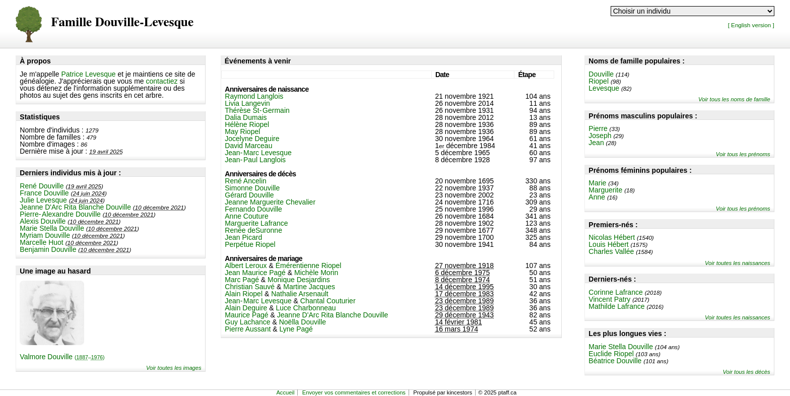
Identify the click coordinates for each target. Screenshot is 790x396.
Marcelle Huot (41, 242)
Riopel (598, 81)
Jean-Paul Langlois (255, 160)
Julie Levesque (43, 200)
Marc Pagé (242, 280)
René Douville (41, 186)
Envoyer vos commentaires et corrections (354, 392)
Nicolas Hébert (611, 237)
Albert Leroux (246, 265)
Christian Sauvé (250, 287)
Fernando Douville (253, 209)
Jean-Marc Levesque (258, 153)
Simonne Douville (252, 188)
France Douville (44, 193)
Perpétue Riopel (250, 244)
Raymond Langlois (254, 96)
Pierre (597, 128)
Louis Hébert (608, 244)
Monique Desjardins (299, 280)
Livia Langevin (247, 103)
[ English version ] (751, 25)
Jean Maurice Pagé (255, 273)
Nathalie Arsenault (299, 294)
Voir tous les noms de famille (734, 99)
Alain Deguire (246, 308)
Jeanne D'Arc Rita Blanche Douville (75, 207)
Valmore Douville (62, 357)
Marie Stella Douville (52, 228)
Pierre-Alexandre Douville (60, 214)
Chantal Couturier (328, 301)
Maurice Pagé (246, 315)
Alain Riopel (243, 294)
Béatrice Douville (614, 361)
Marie (597, 183)
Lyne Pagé (295, 329)
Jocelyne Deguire (252, 139)
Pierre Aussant (248, 329)
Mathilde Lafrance (616, 306)
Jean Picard (243, 237)
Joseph (599, 135)
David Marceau (248, 146)
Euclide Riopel (611, 354)
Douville (601, 74)
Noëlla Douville (302, 322)
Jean (596, 143)
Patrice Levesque (88, 74)
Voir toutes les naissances (737, 263)
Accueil (285, 392)
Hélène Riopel (247, 124)
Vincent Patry (609, 299)
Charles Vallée (611, 251)
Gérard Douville (249, 195)
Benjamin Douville (48, 249)
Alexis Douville (42, 221)
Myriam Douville (45, 235)
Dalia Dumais (246, 117)
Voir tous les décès (746, 372)
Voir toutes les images (174, 368)
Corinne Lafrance (615, 292)
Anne (596, 197)
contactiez (162, 81)
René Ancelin (246, 181)
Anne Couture (246, 216)
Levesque (603, 88)
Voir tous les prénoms (743, 154)
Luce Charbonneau (306, 308)
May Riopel (242, 131)
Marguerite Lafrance (256, 223)
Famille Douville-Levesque (122, 22)
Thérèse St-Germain (257, 110)
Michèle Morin (316, 273)
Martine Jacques (309, 287)
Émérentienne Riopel (309, 265)
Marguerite (605, 190)
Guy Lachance (247, 322)
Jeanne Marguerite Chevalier (270, 202)
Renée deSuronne (253, 230)
